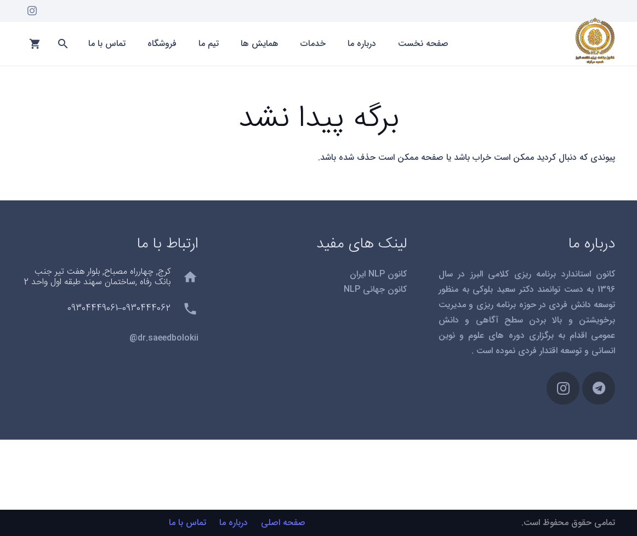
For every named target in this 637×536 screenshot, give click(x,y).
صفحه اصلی (283, 522)
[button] (62, 44)
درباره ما (233, 522)
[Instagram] (32, 11)
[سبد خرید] (35, 44)
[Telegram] (598, 388)
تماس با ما (187, 522)
